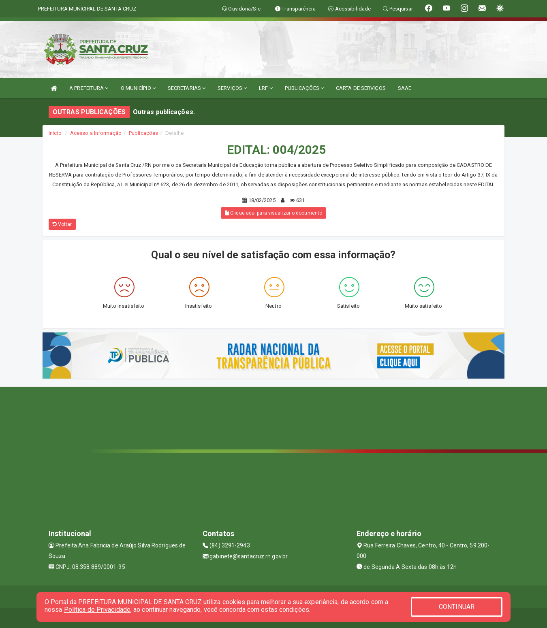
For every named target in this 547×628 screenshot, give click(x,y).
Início (55, 133)
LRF (266, 88)
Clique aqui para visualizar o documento (273, 213)
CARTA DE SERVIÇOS (361, 88)
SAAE (404, 88)
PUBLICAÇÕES (304, 88)
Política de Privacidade (97, 609)
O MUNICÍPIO (138, 88)
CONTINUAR (456, 607)
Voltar (62, 224)
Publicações (143, 133)
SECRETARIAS (186, 88)
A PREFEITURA (88, 88)
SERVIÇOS (232, 88)
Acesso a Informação (96, 133)
